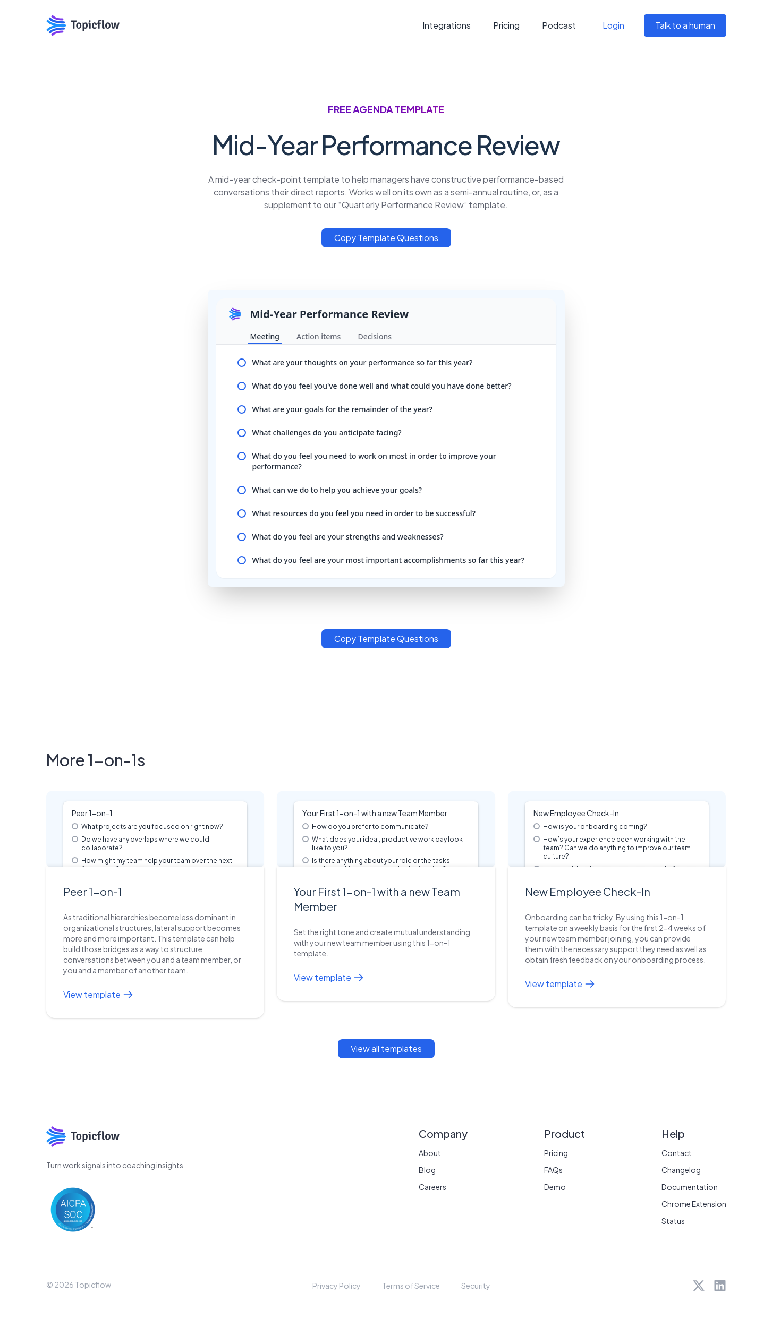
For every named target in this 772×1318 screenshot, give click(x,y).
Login (613, 25)
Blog (427, 1170)
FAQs (553, 1170)
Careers (432, 1187)
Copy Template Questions (386, 237)
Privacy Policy (336, 1285)
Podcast (559, 25)
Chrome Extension (693, 1204)
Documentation (689, 1187)
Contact (676, 1153)
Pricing (506, 25)
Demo (555, 1187)
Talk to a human (685, 25)
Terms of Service (411, 1285)
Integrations (446, 25)
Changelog (681, 1170)
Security (475, 1285)
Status (673, 1221)
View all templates (386, 1048)
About (430, 1153)
